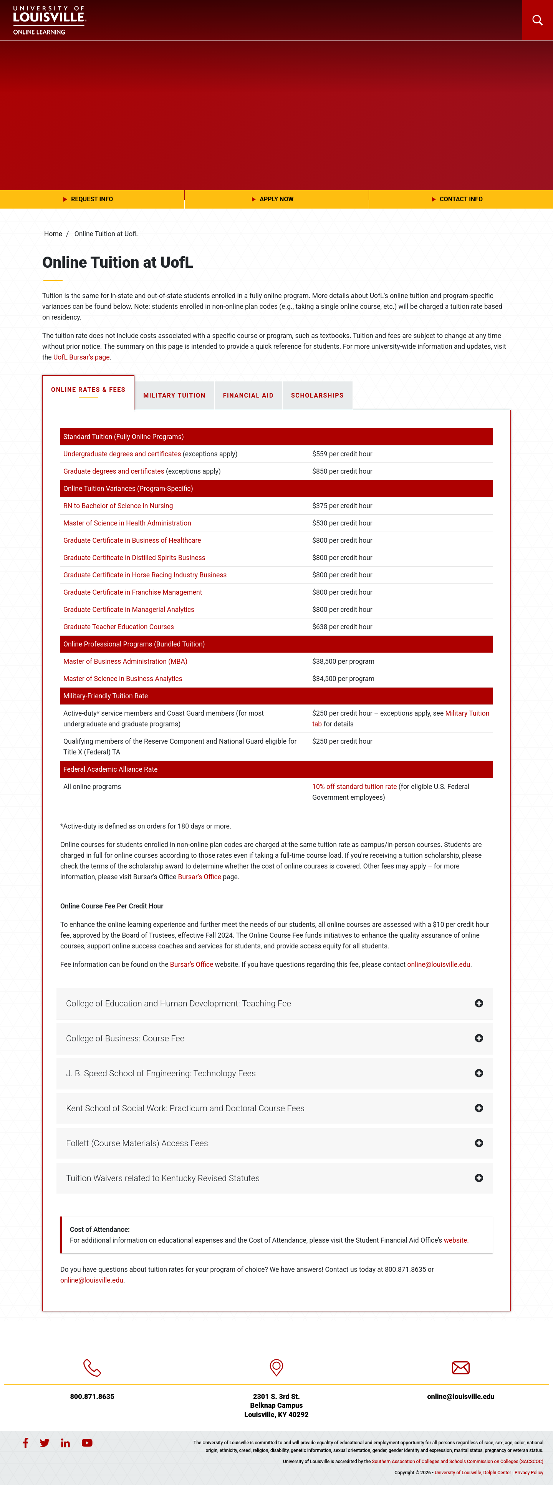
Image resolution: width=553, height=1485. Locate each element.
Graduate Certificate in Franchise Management (132, 592)
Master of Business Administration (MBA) (125, 661)
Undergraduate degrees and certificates (122, 454)
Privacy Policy (529, 1472)
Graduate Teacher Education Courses (118, 627)
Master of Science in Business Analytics (122, 679)
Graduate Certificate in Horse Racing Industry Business (145, 575)
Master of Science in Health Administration (127, 523)
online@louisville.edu (438, 964)
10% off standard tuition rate (354, 787)
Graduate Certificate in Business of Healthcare (132, 540)
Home (53, 234)
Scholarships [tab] (317, 395)
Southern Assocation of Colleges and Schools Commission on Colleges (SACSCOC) (457, 1461)
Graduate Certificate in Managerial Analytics (128, 609)
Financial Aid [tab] (248, 395)
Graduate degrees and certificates (113, 471)
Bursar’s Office (199, 877)
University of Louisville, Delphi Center (473, 1472)
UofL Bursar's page (81, 357)
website (455, 1240)
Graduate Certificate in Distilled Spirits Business (134, 558)
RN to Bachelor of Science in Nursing (118, 506)
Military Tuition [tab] (174, 395)
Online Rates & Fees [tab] (88, 389)
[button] (92, 199)
